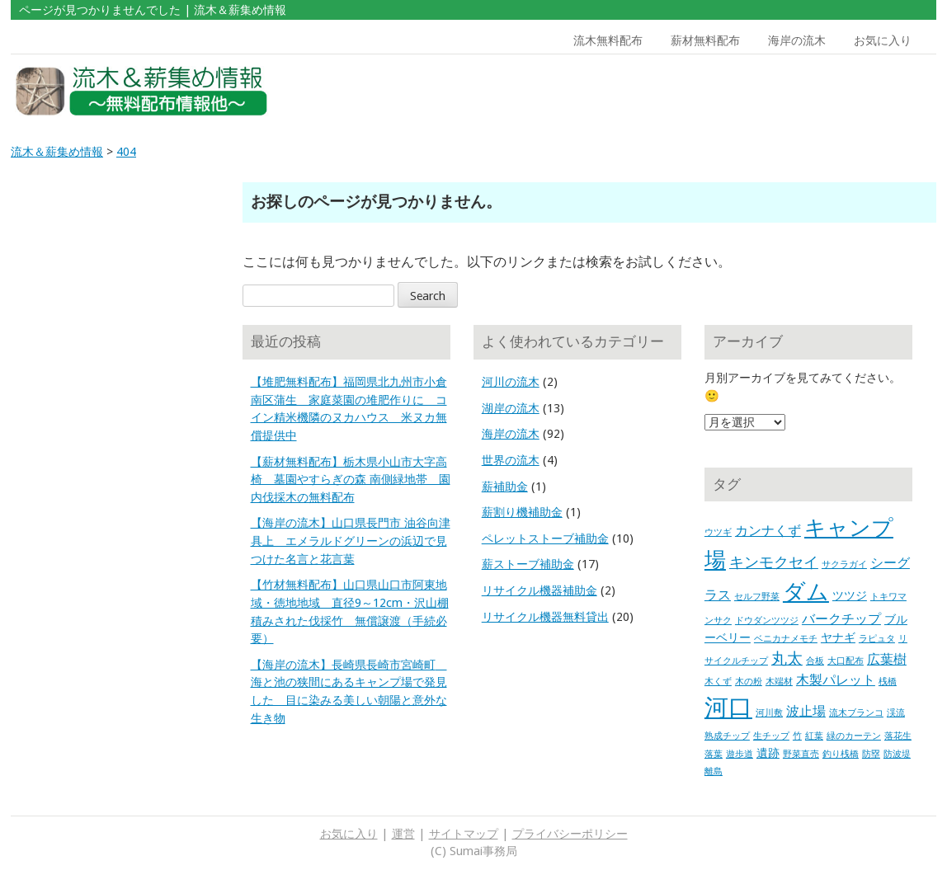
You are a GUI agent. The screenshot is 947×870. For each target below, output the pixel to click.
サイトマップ (463, 833)
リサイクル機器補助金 (539, 590)
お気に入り (883, 40)
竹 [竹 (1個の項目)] (797, 736)
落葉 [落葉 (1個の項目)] (713, 754)
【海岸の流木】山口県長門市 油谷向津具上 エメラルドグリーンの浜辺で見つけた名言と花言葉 (350, 540)
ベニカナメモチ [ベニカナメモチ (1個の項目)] (785, 638)
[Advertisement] (818, 91)
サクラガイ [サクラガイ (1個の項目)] (844, 564)
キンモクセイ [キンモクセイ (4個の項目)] (773, 562)
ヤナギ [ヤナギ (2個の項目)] (838, 637)
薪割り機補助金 (522, 512)
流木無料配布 (608, 40)
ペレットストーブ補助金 (545, 538)
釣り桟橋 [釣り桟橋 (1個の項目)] (840, 754)
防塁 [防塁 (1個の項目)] (871, 754)
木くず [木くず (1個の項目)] (718, 681)
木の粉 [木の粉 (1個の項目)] (748, 681)
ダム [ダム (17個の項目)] (806, 592)
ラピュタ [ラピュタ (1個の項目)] (877, 638)
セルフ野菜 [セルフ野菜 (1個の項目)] (757, 596)
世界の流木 (510, 460)
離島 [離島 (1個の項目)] (713, 771)
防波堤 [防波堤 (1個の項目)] (897, 754)
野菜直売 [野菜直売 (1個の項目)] (801, 754)
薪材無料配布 (705, 40)
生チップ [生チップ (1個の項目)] (771, 736)
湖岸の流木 (510, 408)
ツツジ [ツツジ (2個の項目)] (849, 595)
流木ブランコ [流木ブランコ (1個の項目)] (856, 713)
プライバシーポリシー (570, 833)
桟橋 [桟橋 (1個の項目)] (888, 681)
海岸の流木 (797, 40)
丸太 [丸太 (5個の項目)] (787, 658)
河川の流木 (510, 381)
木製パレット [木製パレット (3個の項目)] (835, 680)
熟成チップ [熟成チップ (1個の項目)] (727, 736)
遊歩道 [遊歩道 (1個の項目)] (739, 754)
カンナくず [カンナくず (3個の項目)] (768, 530)
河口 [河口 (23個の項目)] (728, 708)
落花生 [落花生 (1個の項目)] (898, 736)
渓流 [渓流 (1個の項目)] (896, 713)
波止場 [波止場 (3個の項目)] (806, 711)
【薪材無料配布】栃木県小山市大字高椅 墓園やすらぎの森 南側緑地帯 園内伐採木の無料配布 (350, 479)
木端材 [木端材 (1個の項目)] (779, 681)
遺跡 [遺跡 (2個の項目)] (768, 752)
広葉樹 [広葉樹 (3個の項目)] (887, 659)
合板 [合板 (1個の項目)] (815, 661)
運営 (403, 833)
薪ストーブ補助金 (528, 564)
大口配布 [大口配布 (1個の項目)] (845, 661)
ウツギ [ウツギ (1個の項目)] (718, 532)
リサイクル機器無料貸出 (545, 616)
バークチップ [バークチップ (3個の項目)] (841, 619)
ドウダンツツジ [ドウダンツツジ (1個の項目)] (767, 620)
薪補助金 (505, 486)
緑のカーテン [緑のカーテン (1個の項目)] (854, 736)
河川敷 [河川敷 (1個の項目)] (769, 713)
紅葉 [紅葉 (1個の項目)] (814, 736)
